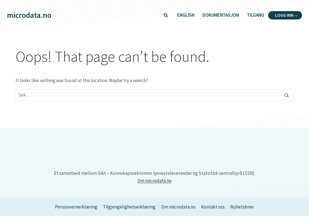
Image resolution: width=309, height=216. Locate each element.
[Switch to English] (185, 15)
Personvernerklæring (76, 207)
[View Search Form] (165, 15)
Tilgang (255, 15)
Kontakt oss (213, 207)
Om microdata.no (154, 181)
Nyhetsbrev (242, 207)
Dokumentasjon (220, 15)
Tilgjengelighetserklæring (129, 207)
